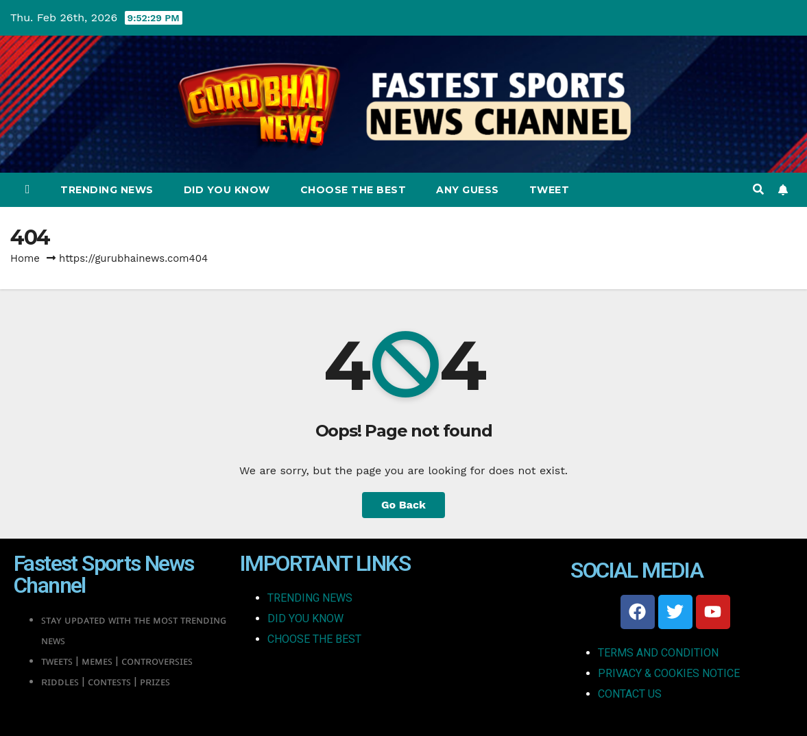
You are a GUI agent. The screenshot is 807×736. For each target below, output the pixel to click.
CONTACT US (630, 693)
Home (25, 258)
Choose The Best (353, 190)
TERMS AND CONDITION (658, 652)
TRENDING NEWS (309, 597)
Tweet (549, 190)
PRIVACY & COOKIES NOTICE (669, 673)
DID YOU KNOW (305, 618)
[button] (758, 189)
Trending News (107, 190)
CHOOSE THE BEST (314, 639)
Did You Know (227, 190)
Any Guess (467, 190)
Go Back (403, 504)
